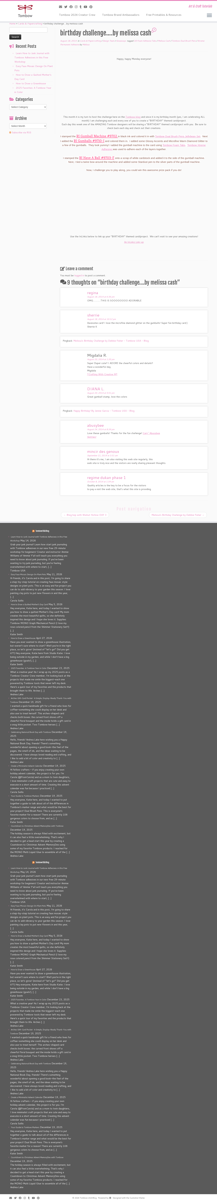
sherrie (93, 315)
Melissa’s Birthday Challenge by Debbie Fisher (178, 515)
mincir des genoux (103, 451)
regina (92, 292)
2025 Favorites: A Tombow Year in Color (28, 668)
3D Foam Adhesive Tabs (145, 40)
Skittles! (91, 437)
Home (12, 23)
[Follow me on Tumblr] (82, 7)
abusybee (95, 425)
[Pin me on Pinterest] (92, 7)
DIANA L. (95, 388)
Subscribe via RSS (21, 132)
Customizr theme (137, 1198)
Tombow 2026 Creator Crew (77, 15)
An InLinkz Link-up (134, 242)
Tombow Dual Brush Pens (184, 40)
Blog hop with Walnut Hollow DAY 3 (85, 515)
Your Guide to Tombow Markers (25, 796)
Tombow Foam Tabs (173, 145)
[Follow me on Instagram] (77, 7)
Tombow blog (133, 117)
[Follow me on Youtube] (86, 7)
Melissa (85, 44)
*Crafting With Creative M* (102, 374)
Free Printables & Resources (163, 15)
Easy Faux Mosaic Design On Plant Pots (28, 574)
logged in (79, 275)
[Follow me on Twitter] (67, 7)
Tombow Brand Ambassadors (120, 15)
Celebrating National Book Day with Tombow (31, 732)
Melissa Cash (164, 40)
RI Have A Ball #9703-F (96, 157)
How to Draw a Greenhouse (31, 83)
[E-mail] (61, 7)
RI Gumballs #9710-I (89, 140)
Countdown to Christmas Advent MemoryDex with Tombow (37, 826)
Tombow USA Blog (42, 531)
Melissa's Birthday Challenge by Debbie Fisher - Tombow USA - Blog (111, 340)
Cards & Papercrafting (30, 23)
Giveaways (121, 40)
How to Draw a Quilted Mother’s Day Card (29, 604)
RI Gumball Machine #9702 (97, 136)
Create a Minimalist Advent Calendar (27, 766)
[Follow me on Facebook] (72, 7)
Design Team (109, 40)
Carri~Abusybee (151, 433)
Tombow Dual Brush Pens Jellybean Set (177, 136)
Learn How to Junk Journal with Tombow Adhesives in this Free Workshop (31, 57)
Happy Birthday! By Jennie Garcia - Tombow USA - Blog (103, 410)
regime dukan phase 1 (106, 477)
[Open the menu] (209, 15)
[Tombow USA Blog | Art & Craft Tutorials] (25, 11)
